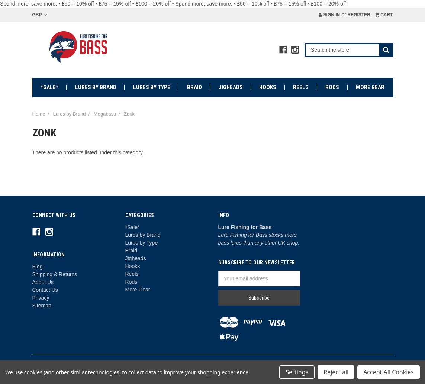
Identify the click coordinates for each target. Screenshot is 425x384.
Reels (301, 87)
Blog (37, 267)
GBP (39, 14)
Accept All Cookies (388, 372)
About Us (43, 282)
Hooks (267, 87)
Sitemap (41, 306)
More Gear (370, 87)
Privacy (40, 298)
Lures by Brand (95, 87)
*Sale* (49, 87)
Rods (332, 87)
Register (358, 14)
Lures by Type (151, 87)
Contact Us (45, 290)
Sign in (329, 14)
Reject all (335, 372)
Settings (297, 372)
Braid (194, 87)
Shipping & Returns (54, 274)
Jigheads (231, 87)
